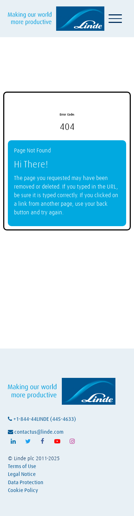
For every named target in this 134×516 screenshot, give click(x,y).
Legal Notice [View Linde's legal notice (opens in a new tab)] (22, 474)
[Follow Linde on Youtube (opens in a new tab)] (57, 441)
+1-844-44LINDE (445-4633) (42, 419)
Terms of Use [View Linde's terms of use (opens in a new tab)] (22, 466)
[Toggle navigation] (115, 18)
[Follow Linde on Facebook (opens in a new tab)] (42, 441)
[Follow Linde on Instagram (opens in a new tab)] (72, 441)
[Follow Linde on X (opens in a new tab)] (28, 441)
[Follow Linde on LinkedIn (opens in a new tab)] (13, 441)
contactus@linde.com (36, 432)
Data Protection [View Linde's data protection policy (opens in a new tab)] (25, 482)
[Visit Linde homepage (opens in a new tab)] (56, 18)
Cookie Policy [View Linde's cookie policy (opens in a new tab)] (23, 490)
